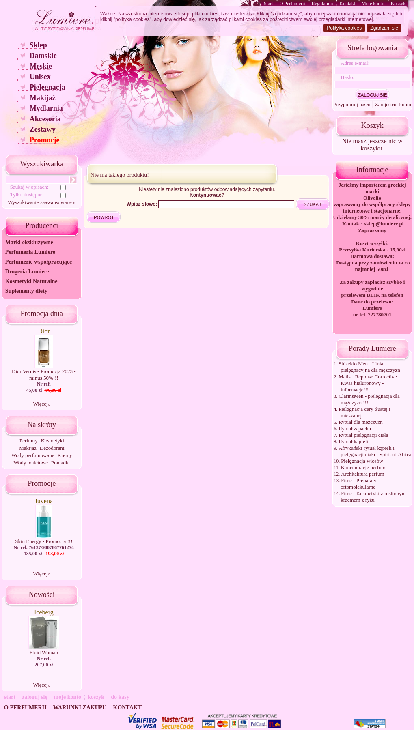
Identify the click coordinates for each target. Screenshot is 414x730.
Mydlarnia (46, 108)
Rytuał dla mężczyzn (361, 422)
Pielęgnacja (47, 87)
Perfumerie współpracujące (38, 262)
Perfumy (28, 441)
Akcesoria (45, 119)
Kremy (65, 455)
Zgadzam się (384, 28)
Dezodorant (52, 448)
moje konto (67, 697)
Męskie (41, 66)
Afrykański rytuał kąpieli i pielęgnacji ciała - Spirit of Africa (375, 451)
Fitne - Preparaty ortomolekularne (358, 483)
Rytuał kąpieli (353, 441)
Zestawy (43, 129)
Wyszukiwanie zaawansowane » (41, 202)
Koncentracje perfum (363, 467)
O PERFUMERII (25, 707)
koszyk (96, 697)
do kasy (120, 697)
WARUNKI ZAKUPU (80, 707)
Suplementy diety (26, 291)
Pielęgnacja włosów (362, 461)
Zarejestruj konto (393, 104)
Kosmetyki (52, 441)
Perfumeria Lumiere (30, 252)
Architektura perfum (362, 474)
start (9, 697)
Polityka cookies (344, 28)
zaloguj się (34, 697)
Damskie (43, 56)
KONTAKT (127, 707)
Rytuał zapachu (355, 428)
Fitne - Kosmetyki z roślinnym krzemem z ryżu (373, 496)
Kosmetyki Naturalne (31, 281)
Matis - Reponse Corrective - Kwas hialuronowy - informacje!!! (369, 383)
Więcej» (41, 404)
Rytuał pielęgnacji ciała (363, 435)
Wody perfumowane (32, 455)
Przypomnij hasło (351, 104)
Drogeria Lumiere (27, 271)
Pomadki (60, 462)
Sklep (38, 45)
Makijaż (43, 98)
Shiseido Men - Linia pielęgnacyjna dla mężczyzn (369, 367)
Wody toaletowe (30, 462)
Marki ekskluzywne (29, 242)
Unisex (40, 77)
